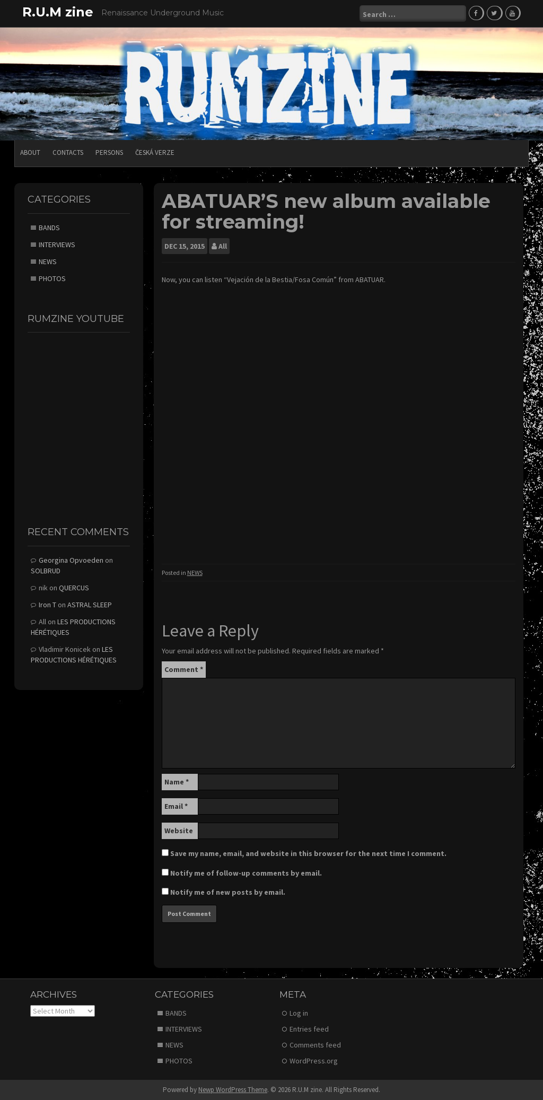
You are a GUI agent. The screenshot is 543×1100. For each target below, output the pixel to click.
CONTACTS (67, 152)
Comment (183, 669)
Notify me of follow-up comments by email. (246, 873)
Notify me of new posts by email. (227, 892)
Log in (299, 1013)
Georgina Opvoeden (71, 560)
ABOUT (30, 152)
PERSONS (109, 152)
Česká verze (154, 152)
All (222, 246)
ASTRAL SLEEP (89, 604)
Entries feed (309, 1029)
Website (178, 830)
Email (176, 806)
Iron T (47, 604)
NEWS (195, 573)
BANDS (49, 227)
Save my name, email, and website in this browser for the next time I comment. (308, 853)
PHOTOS (52, 278)
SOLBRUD (45, 570)
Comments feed (315, 1045)
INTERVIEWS (57, 244)
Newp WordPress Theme (232, 1089)
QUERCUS (74, 587)
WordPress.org (314, 1061)
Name (176, 782)
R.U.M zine (57, 12)
